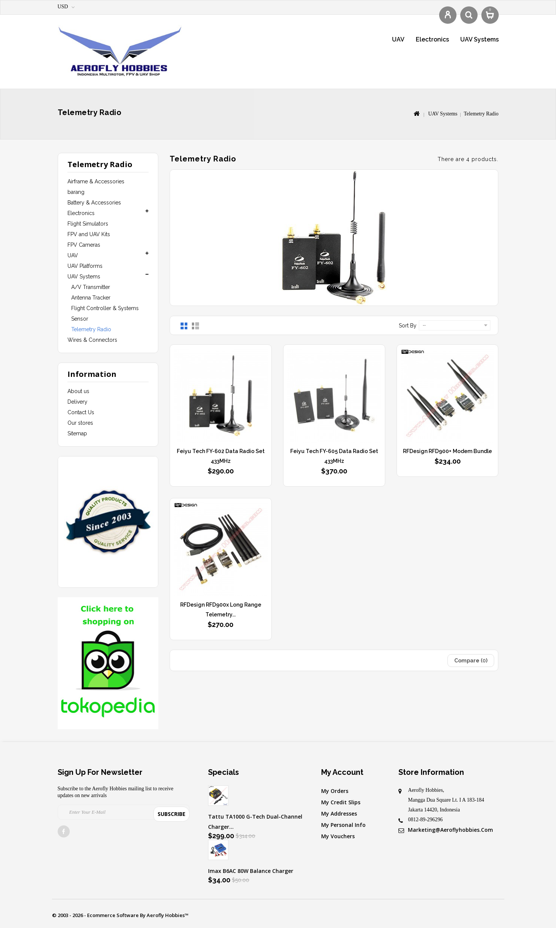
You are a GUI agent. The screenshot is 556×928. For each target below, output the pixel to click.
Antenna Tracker (90, 298)
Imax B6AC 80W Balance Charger (250, 870)
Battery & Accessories (94, 203)
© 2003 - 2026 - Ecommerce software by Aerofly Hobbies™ (120, 915)
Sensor (79, 319)
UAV (398, 39)
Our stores (80, 423)
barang (75, 192)
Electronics (432, 39)
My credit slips (340, 802)
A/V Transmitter (90, 287)
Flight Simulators (87, 224)
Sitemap (77, 433)
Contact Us (80, 412)
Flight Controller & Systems (105, 308)
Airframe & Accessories (95, 181)
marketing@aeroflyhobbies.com (450, 829)
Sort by (408, 326)
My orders (334, 790)
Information (91, 374)
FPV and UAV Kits (88, 234)
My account (342, 772)
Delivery (77, 402)
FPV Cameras (83, 245)
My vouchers (338, 836)
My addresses (339, 813)
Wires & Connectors (92, 340)
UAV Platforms (85, 266)
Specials (223, 772)
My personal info (343, 824)
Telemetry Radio (91, 329)
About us (78, 391)
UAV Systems (479, 39)
